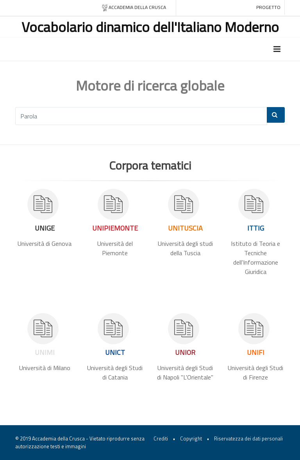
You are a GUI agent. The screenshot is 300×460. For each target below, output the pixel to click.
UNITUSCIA (185, 228)
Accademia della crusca (133, 8)
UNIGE (45, 228)
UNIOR (185, 352)
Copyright (191, 438)
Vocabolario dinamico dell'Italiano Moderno (150, 27)
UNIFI (255, 352)
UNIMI (45, 352)
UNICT (115, 352)
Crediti (161, 438)
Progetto (268, 7)
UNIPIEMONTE (115, 228)
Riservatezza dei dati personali (248, 438)
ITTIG (255, 228)
